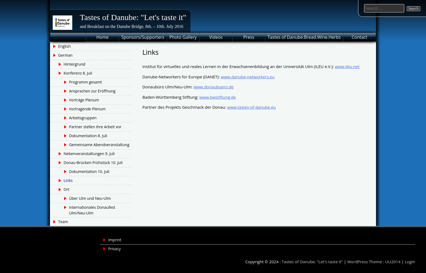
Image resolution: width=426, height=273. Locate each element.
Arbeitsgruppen (83, 117)
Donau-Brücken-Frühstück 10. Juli (93, 162)
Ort (67, 189)
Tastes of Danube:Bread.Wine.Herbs (304, 37)
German (65, 55)
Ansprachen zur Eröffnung (92, 91)
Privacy (114, 248)
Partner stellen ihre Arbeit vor (95, 126)
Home (102, 37)
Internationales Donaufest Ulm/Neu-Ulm (92, 210)
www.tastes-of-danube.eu (251, 107)
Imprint (114, 239)
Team (63, 221)
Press (248, 37)
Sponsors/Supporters (142, 37)
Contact (359, 37)
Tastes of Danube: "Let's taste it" (133, 17)
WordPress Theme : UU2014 (373, 261)
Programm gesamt (85, 82)
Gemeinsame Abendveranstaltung (99, 144)
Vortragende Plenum (87, 108)
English (64, 46)
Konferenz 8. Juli (78, 73)
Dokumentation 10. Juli (89, 171)
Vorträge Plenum (84, 99)
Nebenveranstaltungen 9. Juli (89, 153)
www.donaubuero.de (213, 86)
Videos (216, 37)
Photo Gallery (183, 37)
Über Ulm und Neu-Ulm (90, 198)
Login (410, 261)
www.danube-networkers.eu (248, 76)
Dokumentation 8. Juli (88, 135)
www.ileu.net (347, 66)
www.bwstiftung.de (217, 97)
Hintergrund (74, 64)
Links (68, 180)
